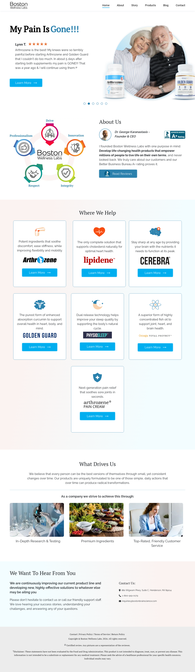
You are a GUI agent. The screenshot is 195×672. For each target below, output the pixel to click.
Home (106, 5)
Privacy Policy (85, 634)
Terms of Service (102, 634)
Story (134, 5)
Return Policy (118, 634)
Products (150, 5)
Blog (165, 5)
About (120, 5)
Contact (180, 5)
